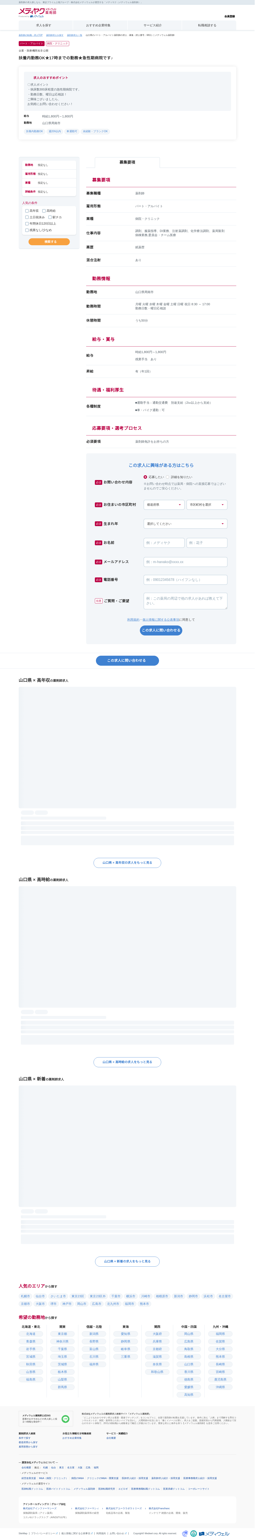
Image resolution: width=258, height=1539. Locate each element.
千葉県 (62, 1349)
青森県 (30, 1341)
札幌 (45, 1467)
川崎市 (145, 1296)
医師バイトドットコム (58, 1488)
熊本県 (220, 1356)
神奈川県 (62, 1341)
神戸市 (67, 1304)
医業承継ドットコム (174, 1488)
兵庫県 (157, 1341)
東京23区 (78, 1296)
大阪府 (157, 1334)
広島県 (188, 1341)
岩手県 (30, 1349)
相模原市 (162, 1296)
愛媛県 (188, 1387)
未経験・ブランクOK (95, 131)
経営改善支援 (29, 1478)
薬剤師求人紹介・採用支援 (165, 1478)
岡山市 (81, 1304)
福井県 (94, 1364)
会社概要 (111, 1438)
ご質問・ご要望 (112, 601)
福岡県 (220, 1334)
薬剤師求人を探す (55, 35)
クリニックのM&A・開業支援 (103, 1478)
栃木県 (62, 1372)
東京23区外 (98, 1296)
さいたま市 (58, 1296)
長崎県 (220, 1364)
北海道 (30, 1334)
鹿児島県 (220, 1379)
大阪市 (40, 1304)
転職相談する (207, 25)
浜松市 (208, 1296)
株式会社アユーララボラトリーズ (124, 1508)
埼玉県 (62, 1356)
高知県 (188, 1394)
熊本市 (144, 1304)
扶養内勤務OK (34, 131)
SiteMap (23, 1533)
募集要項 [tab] (127, 162)
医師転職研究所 (106, 1488)
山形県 (30, 1372)
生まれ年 (106, 523)
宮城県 (30, 1356)
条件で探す (25, 1438)
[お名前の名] (207, 543)
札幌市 (25, 1296)
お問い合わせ (117, 1533)
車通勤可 (72, 131)
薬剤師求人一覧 (74, 35)
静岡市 (193, 1296)
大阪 (80, 1467)
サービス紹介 (153, 25)
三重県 (125, 1356)
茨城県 (62, 1364)
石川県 (94, 1356)
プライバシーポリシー (43, 1533)
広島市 (96, 1304)
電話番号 (106, 579)
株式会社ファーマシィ (87, 1508)
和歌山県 (157, 1372)
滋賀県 (157, 1356)
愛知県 (125, 1334)
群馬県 (62, 1387)
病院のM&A (77, 1478)
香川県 (188, 1372)
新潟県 (94, 1334)
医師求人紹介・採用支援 (135, 1478)
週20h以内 (55, 131)
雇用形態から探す (28, 1446)
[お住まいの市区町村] (207, 505)
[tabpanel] (161, 312)
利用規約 (133, 619)
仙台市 (40, 1296)
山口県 (188, 1364)
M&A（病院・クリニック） (53, 1478)
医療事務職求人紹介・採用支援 (200, 1478)
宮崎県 (220, 1372)
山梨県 (62, 1379)
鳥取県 (188, 1349)
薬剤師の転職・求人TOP (31, 35)
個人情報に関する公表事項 (160, 619)
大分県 (220, 1349)
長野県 (94, 1341)
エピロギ (123, 1488)
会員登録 (229, 13)
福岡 (96, 1467)
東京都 (62, 1334)
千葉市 (116, 1296)
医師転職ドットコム (32, 1488)
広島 (88, 1467)
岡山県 (188, 1334)
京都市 (25, 1304)
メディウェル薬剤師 (84, 1488)
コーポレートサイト (198, 1488)
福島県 (30, 1379)
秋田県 (30, 1364)
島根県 (188, 1356)
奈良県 (157, 1364)
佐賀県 (220, 1341)
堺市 (53, 1304)
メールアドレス (112, 562)
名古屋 (70, 1467)
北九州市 (113, 1304)
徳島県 (188, 1379)
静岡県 (125, 1341)
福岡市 (129, 1304)
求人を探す (43, 25)
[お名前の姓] (164, 543)
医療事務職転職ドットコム (145, 1488)
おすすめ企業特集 (98, 25)
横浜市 (130, 1296)
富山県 (94, 1349)
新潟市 (178, 1296)
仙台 (53, 1467)
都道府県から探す (28, 1442)
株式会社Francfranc (159, 1508)
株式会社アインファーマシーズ (40, 1508)
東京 (61, 1467)
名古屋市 (225, 1296)
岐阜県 (125, 1349)
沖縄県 (220, 1387)
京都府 (157, 1349)
